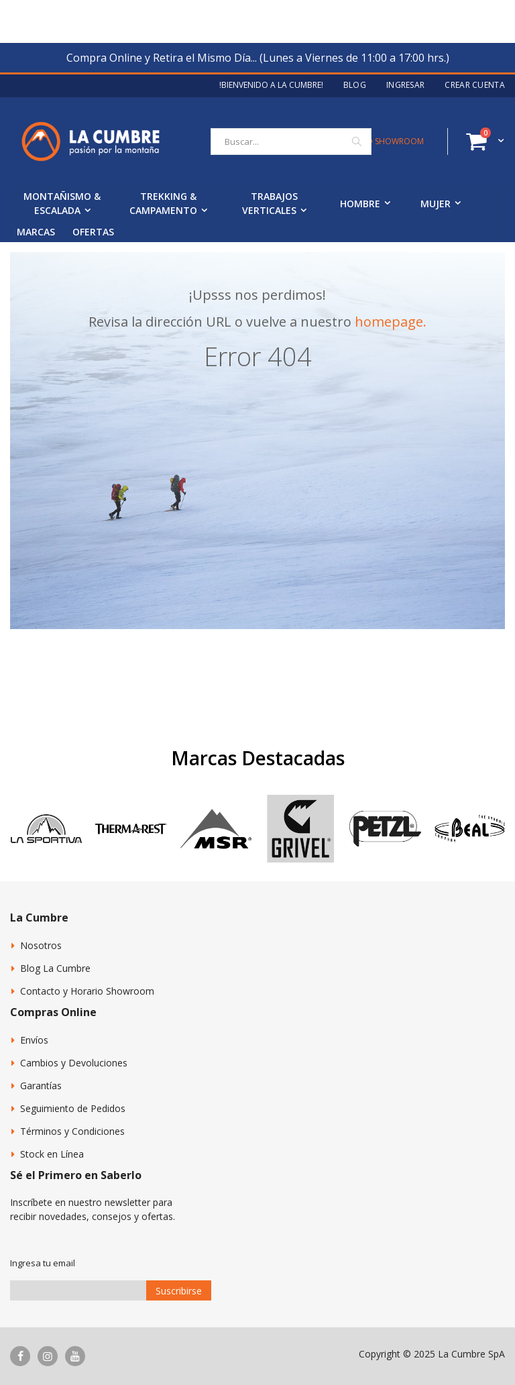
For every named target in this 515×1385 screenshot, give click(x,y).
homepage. (390, 322)
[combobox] (291, 141)
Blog (354, 85)
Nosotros (41, 945)
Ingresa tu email (42, 1263)
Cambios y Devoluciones (73, 1062)
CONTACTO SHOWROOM (376, 141)
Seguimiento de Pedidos (72, 1108)
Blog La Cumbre (55, 968)
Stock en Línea (52, 1154)
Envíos (34, 1040)
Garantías (41, 1085)
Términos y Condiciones (72, 1131)
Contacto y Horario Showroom (87, 991)
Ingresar (405, 85)
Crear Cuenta (475, 85)
